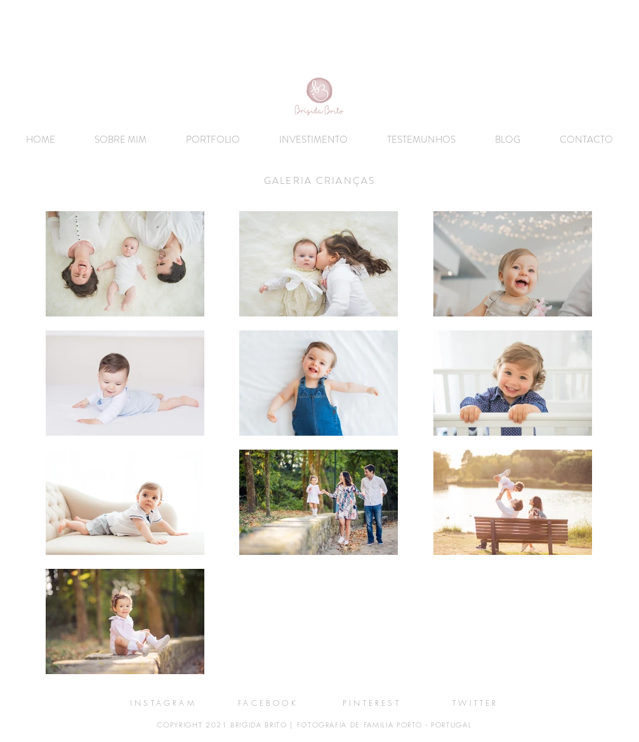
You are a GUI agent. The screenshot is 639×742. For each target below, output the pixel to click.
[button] (213, 139)
